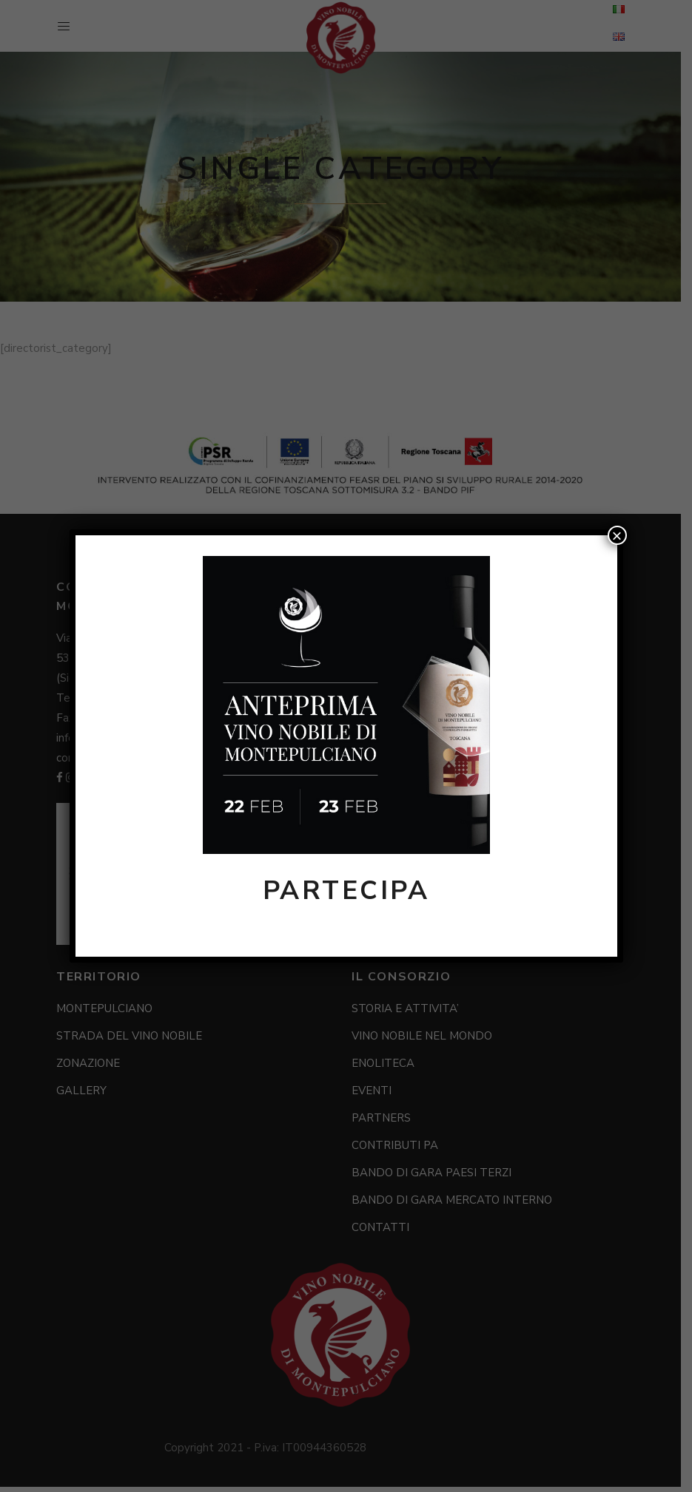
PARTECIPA (346, 890)
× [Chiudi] (616, 535)
